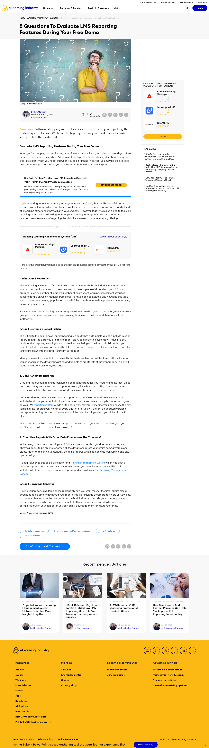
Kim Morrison (40, 112)
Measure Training (32, 535)
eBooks (19, 674)
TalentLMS (113, 248)
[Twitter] (156, 650)
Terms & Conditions (23, 739)
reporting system (43, 405)
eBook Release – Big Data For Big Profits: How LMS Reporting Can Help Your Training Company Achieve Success (161, 168)
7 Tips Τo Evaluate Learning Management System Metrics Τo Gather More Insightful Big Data (159, 156)
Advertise (202, 2)
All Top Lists (21, 706)
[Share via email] (121, 115)
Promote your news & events (168, 674)
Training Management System (87, 462)
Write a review (167, 2)
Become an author (117, 669)
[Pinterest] (183, 650)
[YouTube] (174, 650)
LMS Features (109, 531)
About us (66, 669)
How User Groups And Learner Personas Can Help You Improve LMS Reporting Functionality (161, 188)
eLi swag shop (68, 685)
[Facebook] (147, 650)
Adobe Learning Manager (44, 246)
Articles (19, 669)
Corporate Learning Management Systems (73, 531)
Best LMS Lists (23, 711)
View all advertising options (171, 685)
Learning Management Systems (42, 18)
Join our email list (147, 2)
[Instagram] (192, 650)
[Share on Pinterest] (126, 115)
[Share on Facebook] (104, 115)
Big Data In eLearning (34, 531)
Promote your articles (164, 680)
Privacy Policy (45, 739)
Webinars (20, 680)
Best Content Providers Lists (30, 716)
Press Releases (23, 685)
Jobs (18, 695)
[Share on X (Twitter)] (110, 115)
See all (163, 136)
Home (22, 18)
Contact (65, 680)
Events (19, 690)
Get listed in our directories (167, 669)
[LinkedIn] (165, 650)
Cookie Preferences (67, 739)
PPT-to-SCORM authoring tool (33, 721)
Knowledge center (71, 674)
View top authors (116, 674)
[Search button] (188, 8)
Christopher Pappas (42, 628)
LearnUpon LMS (80, 245)
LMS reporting (46, 311)
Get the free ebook (111, 185)
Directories (21, 700)
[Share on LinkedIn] (115, 115)
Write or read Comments (45, 546)
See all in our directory (114, 236)
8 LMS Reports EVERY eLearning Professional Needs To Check (159, 178)
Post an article (186, 2)
